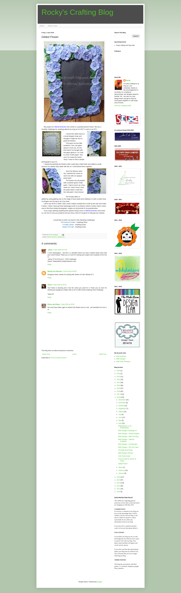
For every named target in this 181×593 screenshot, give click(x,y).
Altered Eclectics (52, 237)
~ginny (50, 250)
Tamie (50, 285)
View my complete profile (122, 105)
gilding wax (61, 237)
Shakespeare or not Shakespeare (124, 427)
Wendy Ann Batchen (55, 271)
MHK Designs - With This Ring (128, 436)
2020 (119, 385)
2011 (119, 489)
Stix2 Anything (121, 356)
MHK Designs (120, 359)
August (121, 411)
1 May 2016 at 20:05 (67, 304)
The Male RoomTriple (125, 450)
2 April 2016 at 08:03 (70, 271)
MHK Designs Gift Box (125, 453)
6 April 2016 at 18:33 (59, 285)
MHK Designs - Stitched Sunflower (126, 440)
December (122, 400)
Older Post (102, 354)
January (121, 473)
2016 (119, 397)
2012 (119, 486)
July (120, 414)
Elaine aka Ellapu (54, 304)
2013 (119, 483)
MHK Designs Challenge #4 (127, 431)
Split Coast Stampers (123, 361)
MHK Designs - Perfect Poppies (128, 434)
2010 (119, 492)
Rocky (128, 80)
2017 (119, 394)
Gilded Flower (122, 464)
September (122, 408)
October (121, 406)
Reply (49, 264)
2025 (119, 371)
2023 (119, 377)
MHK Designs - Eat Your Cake (128, 447)
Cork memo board (124, 456)
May (120, 420)
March (121, 467)
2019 (119, 388)
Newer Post (46, 354)
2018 (119, 391)
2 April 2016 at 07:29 (60, 250)
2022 (119, 379)
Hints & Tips (52, 26)
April (120, 423)
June (120, 417)
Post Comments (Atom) (58, 358)
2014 (119, 480)
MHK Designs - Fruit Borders (127, 444)
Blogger (99, 582)
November (122, 403)
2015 (119, 477)
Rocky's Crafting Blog (77, 12)
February (122, 470)
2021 (119, 382)
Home (41, 26)
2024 (119, 373)
